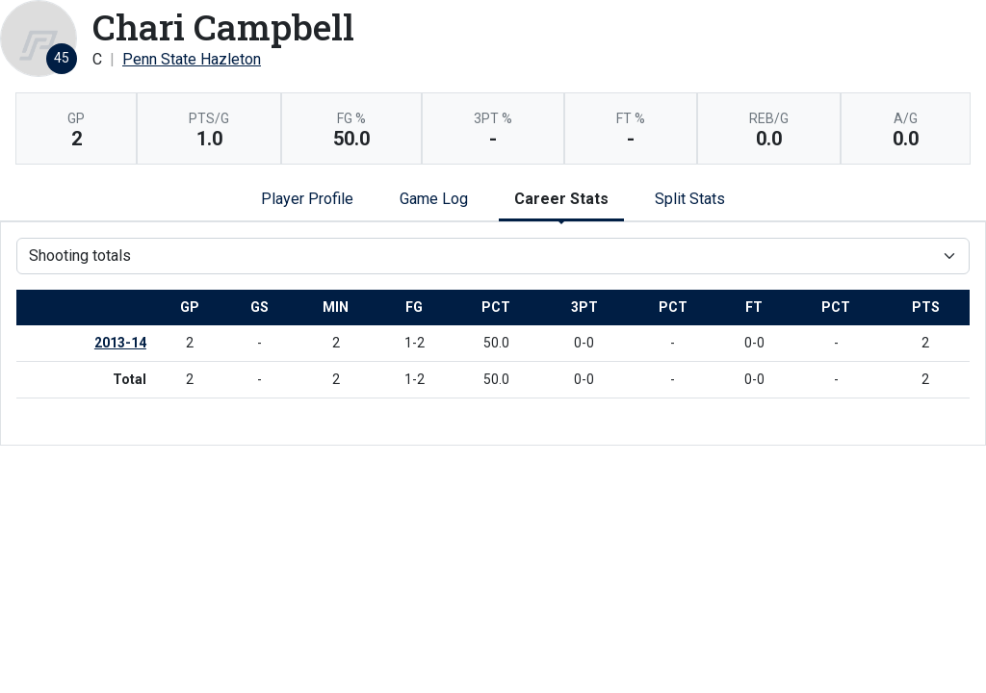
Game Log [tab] (434, 199)
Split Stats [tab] (690, 199)
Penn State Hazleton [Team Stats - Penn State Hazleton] (191, 59)
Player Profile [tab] (307, 199)
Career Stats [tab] (561, 199)
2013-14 (120, 342)
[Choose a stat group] (493, 256)
